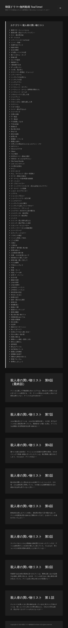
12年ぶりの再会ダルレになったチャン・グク (26, 144)
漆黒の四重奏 (15, 319)
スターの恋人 (15, 107)
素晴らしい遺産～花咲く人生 (21, 339)
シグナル (14, 193)
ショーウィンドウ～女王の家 (21, 198)
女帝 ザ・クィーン (17, 275)
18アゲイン (15, 146)
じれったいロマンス (18, 164)
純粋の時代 (15, 47)
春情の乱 (14, 302)
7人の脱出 (14, 154)
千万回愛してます (17, 122)
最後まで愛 (15, 307)
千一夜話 (14, 117)
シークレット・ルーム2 (19, 92)
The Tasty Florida (17, 161)
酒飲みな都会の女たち (18, 357)
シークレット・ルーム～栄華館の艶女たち (25, 89)
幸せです (14, 131)
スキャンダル (15, 99)
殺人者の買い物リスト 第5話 (31, 475)
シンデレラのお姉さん (18, 77)
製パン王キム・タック (18, 55)
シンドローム (15, 84)
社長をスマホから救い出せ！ (21, 332)
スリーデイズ (15, 112)
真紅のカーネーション (18, 327)
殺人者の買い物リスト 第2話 (31, 567)
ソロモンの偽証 (16, 235)
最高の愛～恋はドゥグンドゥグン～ (23, 33)
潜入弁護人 (15, 322)
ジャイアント (15, 97)
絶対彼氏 (14, 344)
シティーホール (16, 75)
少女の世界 (15, 282)
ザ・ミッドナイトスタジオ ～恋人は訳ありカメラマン (29, 186)
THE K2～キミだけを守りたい (21, 159)
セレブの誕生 (15, 60)
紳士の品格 (15, 134)
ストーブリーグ (16, 230)
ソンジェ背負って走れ (18, 238)
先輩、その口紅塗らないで (20, 255)
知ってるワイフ (16, 329)
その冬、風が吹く (17, 70)
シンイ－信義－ (16, 42)
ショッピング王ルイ (18, 196)
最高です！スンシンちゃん (20, 30)
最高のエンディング (18, 310)
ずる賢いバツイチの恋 (18, 52)
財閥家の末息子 (16, 354)
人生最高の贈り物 (17, 253)
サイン (13, 169)
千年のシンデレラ (17, 265)
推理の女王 (15, 297)
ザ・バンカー (15, 181)
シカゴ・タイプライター (19, 191)
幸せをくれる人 (16, 295)
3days (13, 151)
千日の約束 (15, 124)
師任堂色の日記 (16, 292)
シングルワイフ (16, 201)
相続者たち (15, 62)
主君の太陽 (15, 114)
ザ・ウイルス (15, 37)
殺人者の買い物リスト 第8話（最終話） (31, 382)
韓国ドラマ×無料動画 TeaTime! (23, 6)
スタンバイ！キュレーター (20, 225)
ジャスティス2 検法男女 (19, 213)
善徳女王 (14, 127)
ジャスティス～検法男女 (19, 216)
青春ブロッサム (16, 359)
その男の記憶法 (16, 166)
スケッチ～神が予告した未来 (21, 223)
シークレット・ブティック (20, 208)
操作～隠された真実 (18, 300)
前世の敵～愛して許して (19, 260)
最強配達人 (15, 305)
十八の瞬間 (15, 263)
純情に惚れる (15, 337)
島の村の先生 (15, 129)
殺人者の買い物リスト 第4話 (31, 506)
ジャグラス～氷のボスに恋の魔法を (23, 211)
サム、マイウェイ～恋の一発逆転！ (23, 174)
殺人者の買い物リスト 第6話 (31, 445)
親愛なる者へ (15, 141)
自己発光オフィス (17, 349)
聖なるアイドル (16, 347)
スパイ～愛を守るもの (18, 109)
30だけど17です (16, 149)
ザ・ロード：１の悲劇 (18, 188)
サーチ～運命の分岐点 (18, 176)
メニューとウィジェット (60, 10)
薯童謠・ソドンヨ (17, 139)
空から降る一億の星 (18, 334)
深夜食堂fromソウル (18, 317)
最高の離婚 (15, 312)
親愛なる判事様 (16, 352)
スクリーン (15, 104)
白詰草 (13, 324)
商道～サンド (16, 270)
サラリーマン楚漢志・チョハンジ (22, 72)
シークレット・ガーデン (19, 87)
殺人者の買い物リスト (18, 315)
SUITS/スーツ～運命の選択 (20, 156)
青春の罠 (14, 57)
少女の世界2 (15, 285)
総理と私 (14, 136)
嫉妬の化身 (15, 280)
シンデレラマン (16, 82)
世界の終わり (15, 250)
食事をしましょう (17, 362)
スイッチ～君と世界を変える (21, 221)
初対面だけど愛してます (19, 258)
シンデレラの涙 (16, 80)
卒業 (12, 268)
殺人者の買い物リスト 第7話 (31, 414)
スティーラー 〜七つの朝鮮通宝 (21, 228)
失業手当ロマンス (17, 45)
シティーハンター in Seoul (20, 40)
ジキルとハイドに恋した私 (20, 94)
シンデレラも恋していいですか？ (22, 206)
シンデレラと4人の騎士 (19, 203)
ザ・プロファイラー (18, 183)
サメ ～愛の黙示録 (17, 35)
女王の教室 (15, 50)
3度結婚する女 (16, 65)
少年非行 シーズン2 (17, 290)
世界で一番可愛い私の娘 (19, 248)
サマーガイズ (15, 171)
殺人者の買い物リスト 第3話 (31, 536)
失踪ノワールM (16, 272)
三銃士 (13, 243)
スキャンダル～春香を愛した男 (21, 102)
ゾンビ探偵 (15, 240)
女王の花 (14, 277)
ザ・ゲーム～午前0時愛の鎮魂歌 (22, 178)
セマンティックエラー (18, 233)
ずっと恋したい (17, 67)
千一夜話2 (14, 119)
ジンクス (14, 218)
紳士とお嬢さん (16, 342)
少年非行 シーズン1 (17, 287)
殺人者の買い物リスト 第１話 (32, 597)
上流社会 (14, 245)
